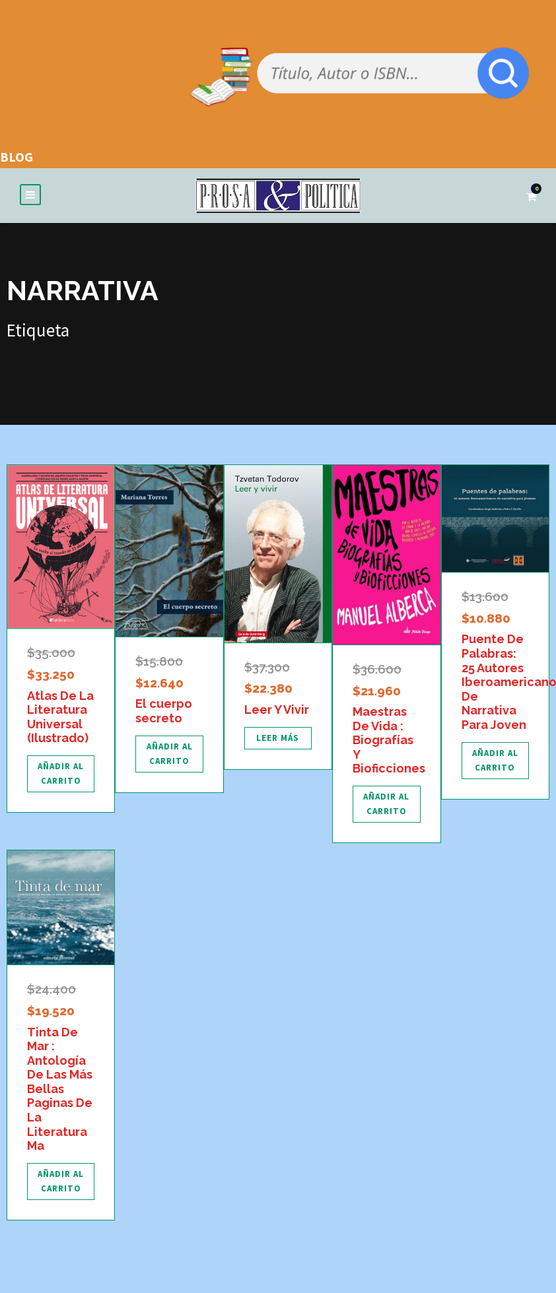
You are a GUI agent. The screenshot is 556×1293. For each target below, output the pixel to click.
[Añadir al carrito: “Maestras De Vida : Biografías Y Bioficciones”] (386, 804)
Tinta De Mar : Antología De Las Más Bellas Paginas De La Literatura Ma (59, 1089)
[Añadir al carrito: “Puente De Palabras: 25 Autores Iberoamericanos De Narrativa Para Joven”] (495, 760)
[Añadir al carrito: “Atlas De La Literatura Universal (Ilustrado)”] (60, 773)
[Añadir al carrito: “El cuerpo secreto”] (169, 754)
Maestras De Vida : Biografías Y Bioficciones (389, 740)
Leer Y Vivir (276, 709)
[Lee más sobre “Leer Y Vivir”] (278, 738)
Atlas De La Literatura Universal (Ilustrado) (60, 717)
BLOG (16, 156)
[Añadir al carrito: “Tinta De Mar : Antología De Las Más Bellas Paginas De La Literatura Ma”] (60, 1181)
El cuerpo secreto (163, 711)
